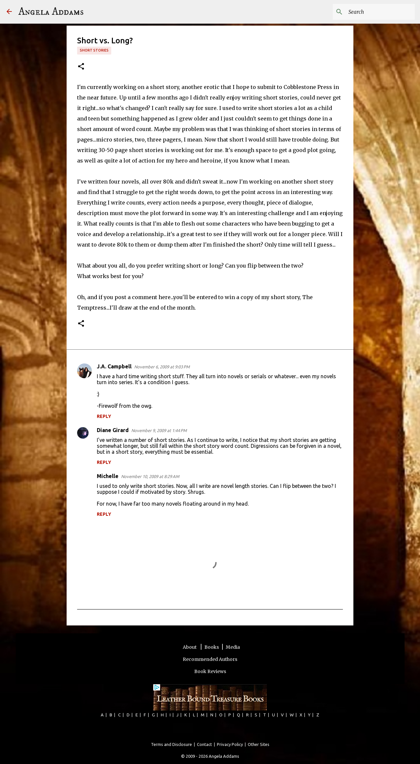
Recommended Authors (210, 659)
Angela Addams (51, 11)
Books (211, 647)
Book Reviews (210, 671)
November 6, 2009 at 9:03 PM (162, 366)
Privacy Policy (230, 744)
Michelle (107, 476)
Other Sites (258, 744)
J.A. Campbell (114, 366)
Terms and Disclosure (171, 744)
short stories (94, 50)
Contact (204, 744)
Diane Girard (113, 430)
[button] (81, 66)
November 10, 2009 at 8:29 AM (150, 476)
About (190, 647)
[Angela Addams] (9, 12)
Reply (104, 416)
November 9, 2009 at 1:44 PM (159, 430)
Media (233, 647)
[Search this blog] (380, 12)
